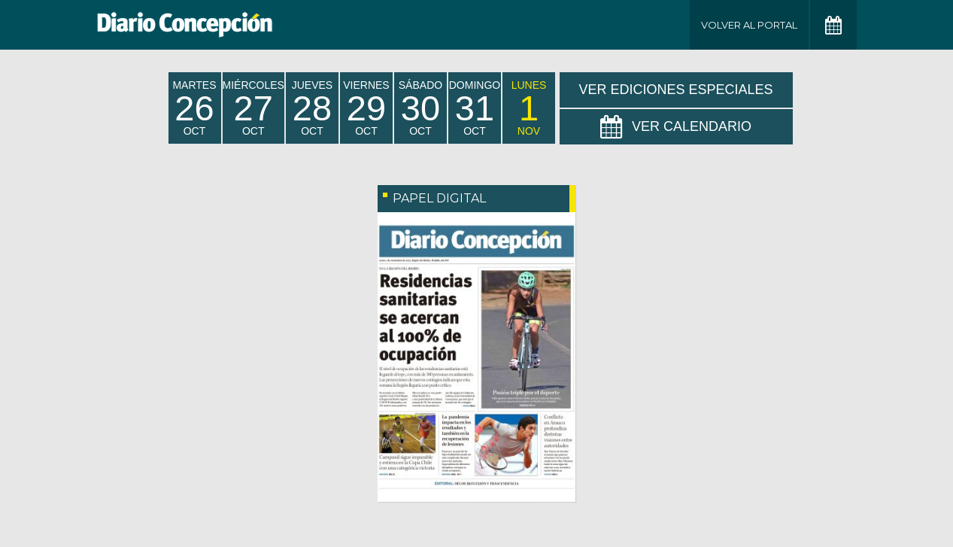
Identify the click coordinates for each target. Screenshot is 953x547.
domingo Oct (474, 108)
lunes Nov (529, 108)
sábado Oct (420, 108)
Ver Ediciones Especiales (675, 89)
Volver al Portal (749, 25)
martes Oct (194, 108)
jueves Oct (312, 108)
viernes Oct (366, 108)
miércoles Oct (253, 108)
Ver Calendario (675, 127)
